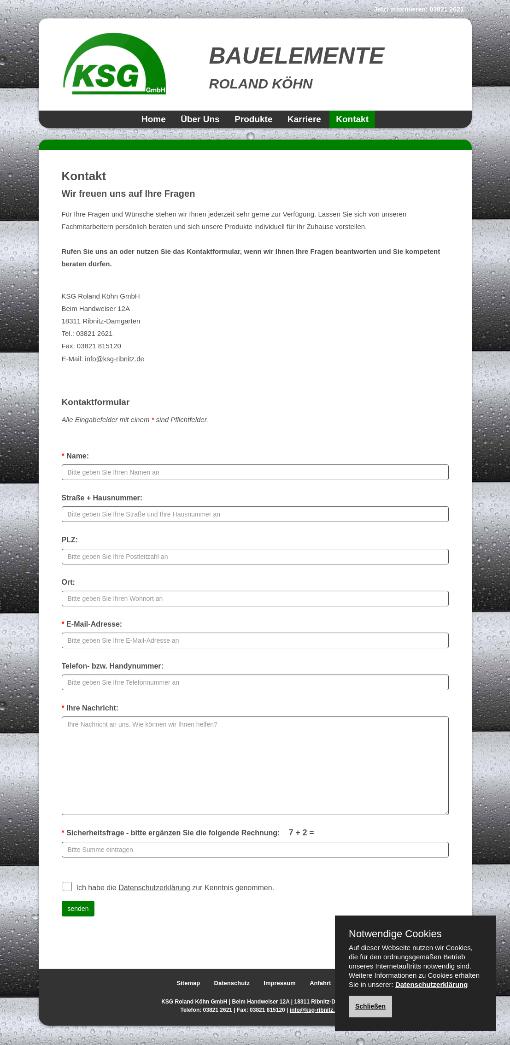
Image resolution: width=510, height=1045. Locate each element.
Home (153, 119)
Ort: (68, 582)
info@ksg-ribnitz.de (114, 359)
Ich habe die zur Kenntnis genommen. (169, 886)
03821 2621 (447, 9)
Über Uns (200, 119)
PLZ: (70, 540)
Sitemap (188, 983)
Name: (75, 456)
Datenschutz (232, 983)
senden (78, 908)
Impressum (279, 983)
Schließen (370, 1006)
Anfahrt (320, 983)
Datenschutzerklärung (154, 888)
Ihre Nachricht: (90, 708)
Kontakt (352, 119)
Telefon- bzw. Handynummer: (113, 666)
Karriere (304, 119)
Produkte (253, 119)
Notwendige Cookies (395, 934)
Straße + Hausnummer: (102, 498)
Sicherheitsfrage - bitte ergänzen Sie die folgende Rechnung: (188, 832)
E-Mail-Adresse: (92, 624)
